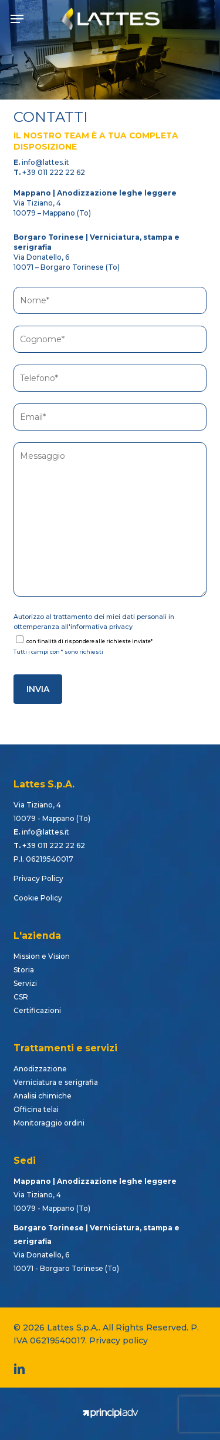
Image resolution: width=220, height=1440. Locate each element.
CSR (20, 996)
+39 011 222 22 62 (53, 172)
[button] (17, 19)
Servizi (25, 983)
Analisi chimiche (42, 1095)
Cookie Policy (37, 897)
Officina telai (36, 1109)
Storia (23, 969)
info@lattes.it (45, 162)
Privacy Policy (38, 878)
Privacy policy (118, 1340)
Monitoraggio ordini (48, 1122)
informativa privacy (101, 627)
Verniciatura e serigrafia (55, 1082)
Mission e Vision (41, 956)
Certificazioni (37, 1010)
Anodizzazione (40, 1068)
